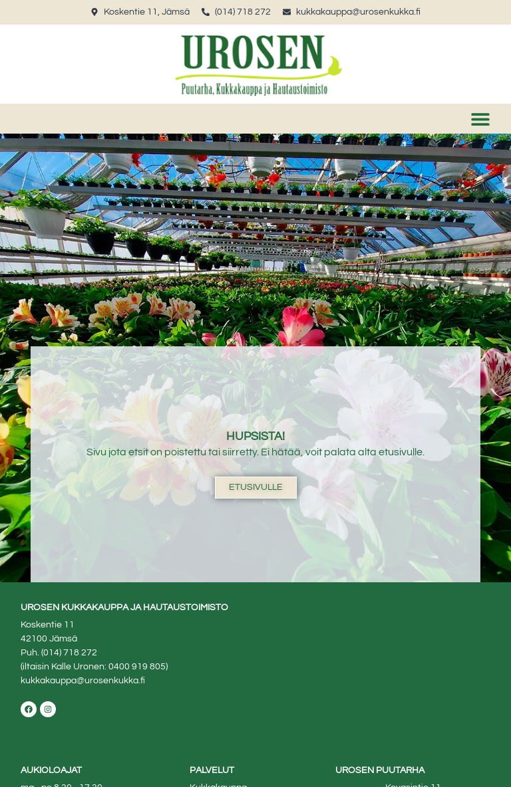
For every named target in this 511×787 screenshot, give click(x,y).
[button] (481, 119)
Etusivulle (256, 487)
